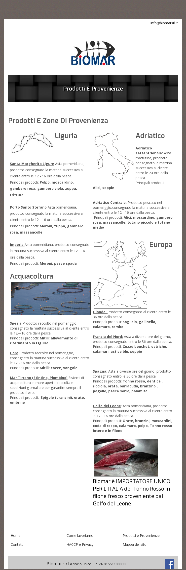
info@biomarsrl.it (164, 23)
